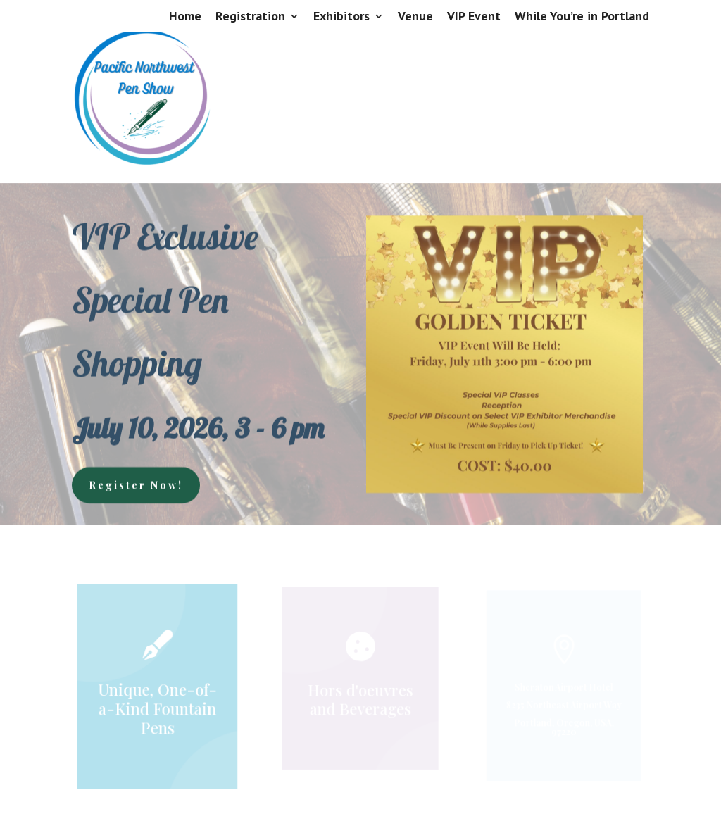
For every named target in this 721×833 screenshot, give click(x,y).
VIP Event (474, 17)
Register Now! (136, 483)
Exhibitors (341, 17)
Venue (415, 17)
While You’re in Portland (582, 17)
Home (185, 17)
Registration (250, 17)
